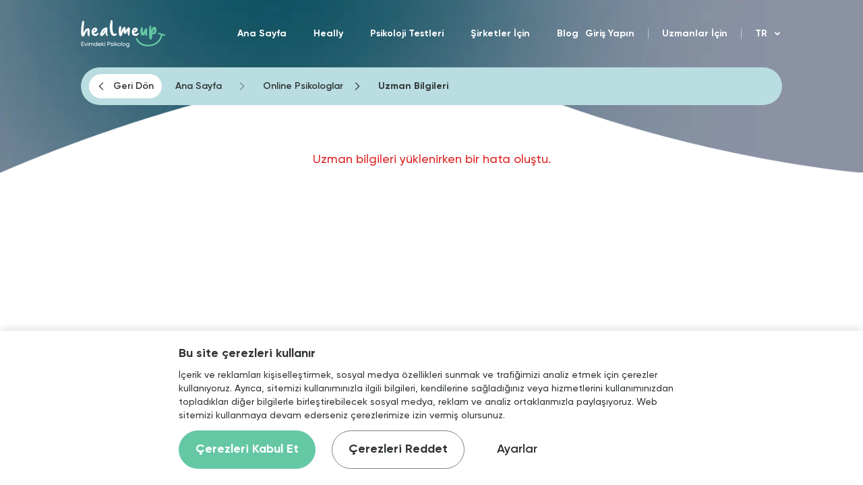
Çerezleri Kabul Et (247, 449)
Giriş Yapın (609, 33)
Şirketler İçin (500, 33)
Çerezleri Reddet (398, 449)
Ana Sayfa (262, 33)
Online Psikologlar (303, 86)
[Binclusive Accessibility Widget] (33, 439)
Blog (567, 33)
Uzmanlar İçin (694, 33)
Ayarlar (517, 449)
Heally (328, 33)
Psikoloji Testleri (407, 33)
